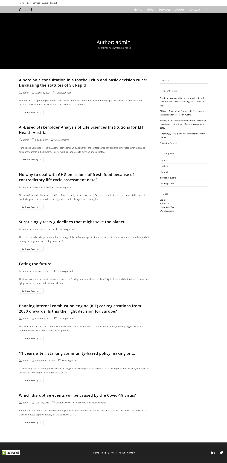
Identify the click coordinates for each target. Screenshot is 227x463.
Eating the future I (36, 263)
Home (21, 3)
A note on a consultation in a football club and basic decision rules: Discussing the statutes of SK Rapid (83, 82)
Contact (53, 3)
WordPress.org (167, 210)
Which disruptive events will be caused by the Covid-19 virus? (77, 395)
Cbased (25, 9)
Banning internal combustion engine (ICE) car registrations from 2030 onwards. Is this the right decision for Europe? (80, 308)
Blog (29, 3)
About (45, 3)
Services (36, 3)
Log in (163, 199)
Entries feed (165, 203)
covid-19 (69, 402)
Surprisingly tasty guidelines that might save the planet (72, 221)
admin (26, 92)
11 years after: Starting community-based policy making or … (77, 353)
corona (59, 402)
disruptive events (97, 402)
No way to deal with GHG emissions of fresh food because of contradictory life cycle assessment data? (76, 177)
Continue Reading (33, 111)
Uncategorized (64, 92)
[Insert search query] (184, 80)
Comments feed (167, 207)
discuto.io (81, 402)
